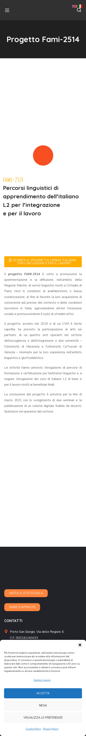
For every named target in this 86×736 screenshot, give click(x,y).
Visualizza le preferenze (43, 717)
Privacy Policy (50, 729)
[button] (80, 645)
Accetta (43, 693)
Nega (43, 705)
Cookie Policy (33, 729)
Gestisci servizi (42, 680)
